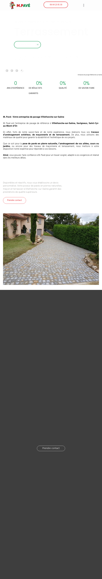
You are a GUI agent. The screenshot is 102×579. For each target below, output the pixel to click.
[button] (84, 5)
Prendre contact (14, 200)
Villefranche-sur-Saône (63, 123)
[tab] (7, 70)
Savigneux (82, 123)
